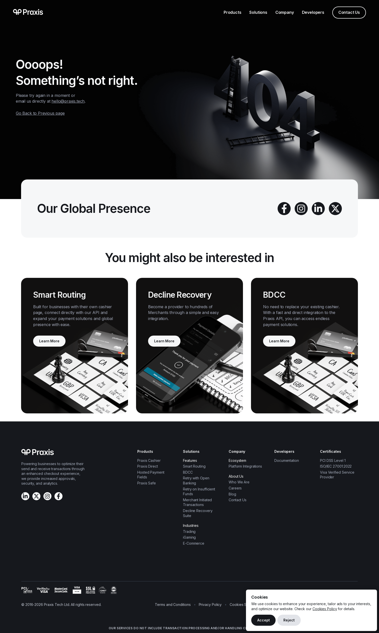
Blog (232, 494)
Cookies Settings (244, 604)
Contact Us (349, 12)
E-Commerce (193, 543)
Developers (313, 12)
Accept (263, 620)
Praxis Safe (146, 483)
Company (284, 12)
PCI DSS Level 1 (333, 460)
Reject (288, 620)
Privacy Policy (210, 604)
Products (232, 12)
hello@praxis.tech (68, 101)
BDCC (188, 472)
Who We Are (239, 482)
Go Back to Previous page (40, 113)
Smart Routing (194, 466)
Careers (235, 488)
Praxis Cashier (149, 460)
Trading (189, 531)
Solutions (258, 12)
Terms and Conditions (173, 604)
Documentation (286, 460)
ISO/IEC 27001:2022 (336, 466)
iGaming (189, 537)
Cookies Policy (324, 609)
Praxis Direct (147, 466)
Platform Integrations (245, 466)
